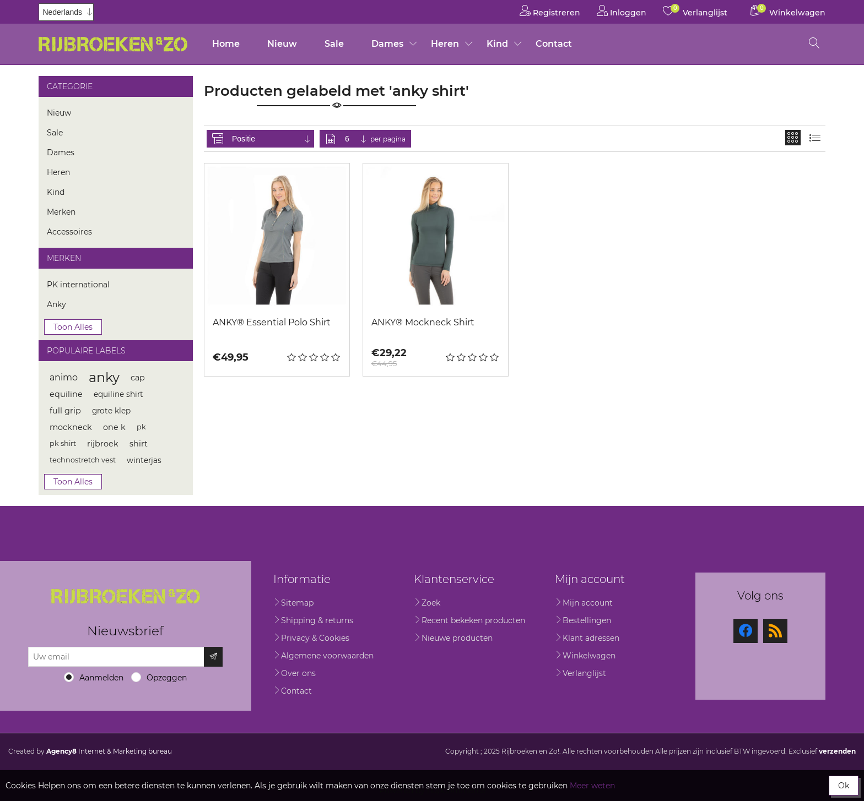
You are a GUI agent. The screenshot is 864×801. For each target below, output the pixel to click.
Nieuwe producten (457, 638)
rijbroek (102, 444)
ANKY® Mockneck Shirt (422, 322)
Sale (334, 44)
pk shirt (63, 443)
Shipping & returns (317, 620)
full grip (65, 411)
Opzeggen (167, 678)
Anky (56, 304)
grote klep (111, 410)
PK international (78, 285)
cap (138, 378)
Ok (843, 786)
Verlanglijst (584, 673)
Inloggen (621, 10)
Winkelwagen (589, 656)
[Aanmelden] (116, 657)
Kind (497, 44)
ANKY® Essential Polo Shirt (272, 322)
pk (141, 427)
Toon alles (73, 327)
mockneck (71, 427)
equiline (66, 394)
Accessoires (69, 232)
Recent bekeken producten (473, 620)
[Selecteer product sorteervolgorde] (272, 139)
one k (114, 427)
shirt (138, 444)
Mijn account (588, 603)
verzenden (837, 751)
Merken (61, 212)
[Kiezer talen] (66, 12)
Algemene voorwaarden (327, 656)
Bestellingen (587, 620)
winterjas (144, 460)
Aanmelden (101, 678)
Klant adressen (591, 638)
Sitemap (297, 603)
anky (104, 377)
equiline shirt (118, 394)
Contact (554, 44)
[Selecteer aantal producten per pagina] (356, 139)
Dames (387, 44)
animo (64, 377)
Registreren (550, 10)
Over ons (298, 673)
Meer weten (592, 786)
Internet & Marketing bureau (109, 751)
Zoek (431, 603)
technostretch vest (83, 460)
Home (226, 44)
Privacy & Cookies (315, 638)
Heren (445, 44)
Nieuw (282, 44)
